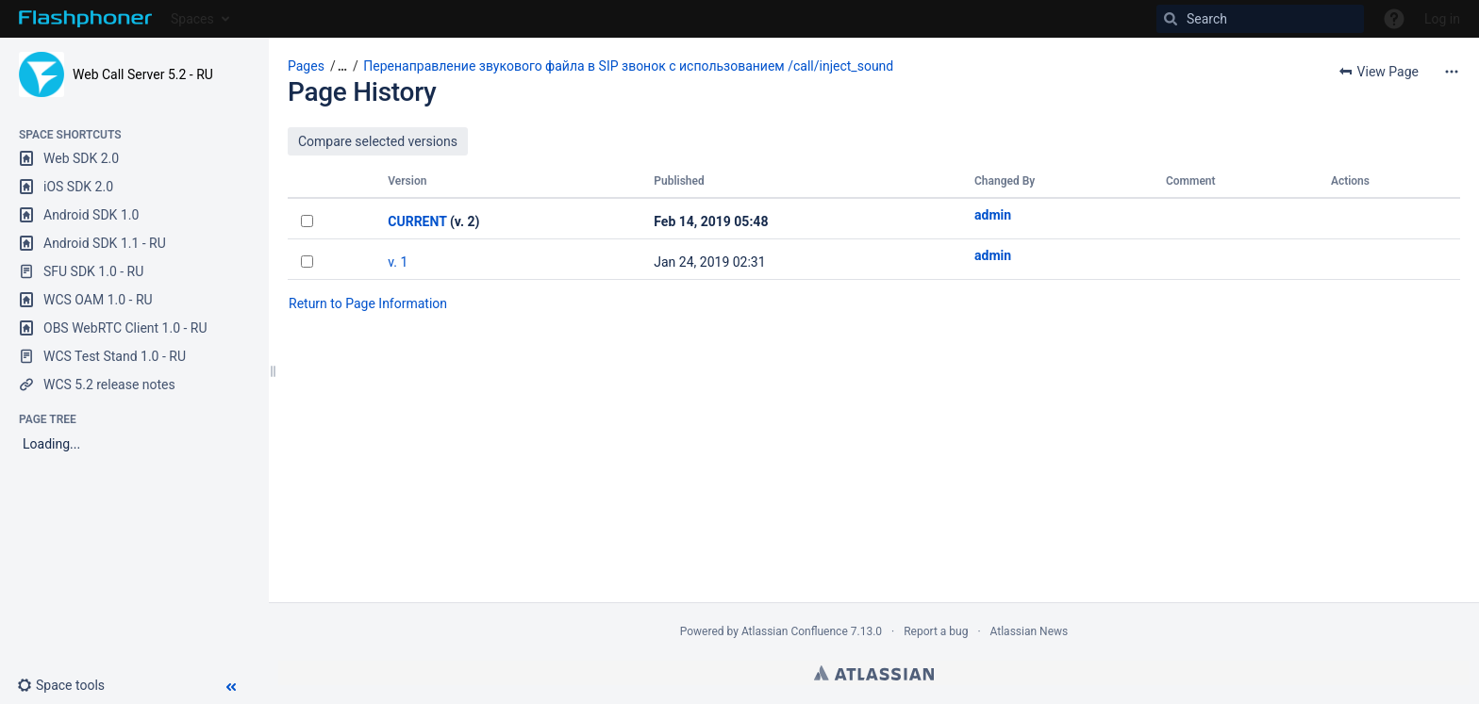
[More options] (1452, 71)
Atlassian (874, 673)
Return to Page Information (368, 303)
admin (992, 214)
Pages (306, 66)
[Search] (1260, 19)
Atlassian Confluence (794, 631)
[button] (68, 685)
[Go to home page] (85, 19)
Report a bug (936, 631)
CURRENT (417, 221)
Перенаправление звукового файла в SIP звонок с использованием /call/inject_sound (628, 66)
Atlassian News (1029, 631)
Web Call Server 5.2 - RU (143, 74)
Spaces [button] (192, 18)
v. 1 (397, 262)
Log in (1442, 18)
